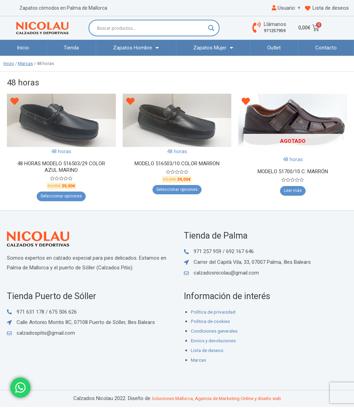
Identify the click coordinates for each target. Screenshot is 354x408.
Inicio (23, 48)
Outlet (274, 48)
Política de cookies (212, 322)
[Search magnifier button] (211, 28)
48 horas (61, 151)
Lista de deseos (331, 8)
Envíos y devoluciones (216, 342)
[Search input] (151, 28)
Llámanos (275, 24)
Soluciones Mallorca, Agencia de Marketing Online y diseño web (216, 399)
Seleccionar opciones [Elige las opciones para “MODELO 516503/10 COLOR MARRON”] (177, 190)
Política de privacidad (215, 313)
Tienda (71, 48)
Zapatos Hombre (136, 48)
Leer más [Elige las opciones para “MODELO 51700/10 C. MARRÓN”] (293, 191)
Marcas (25, 63)
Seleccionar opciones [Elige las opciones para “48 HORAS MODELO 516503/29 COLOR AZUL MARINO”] (61, 197)
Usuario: (284, 8)
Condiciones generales (217, 332)
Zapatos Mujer (213, 48)
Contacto (326, 48)
